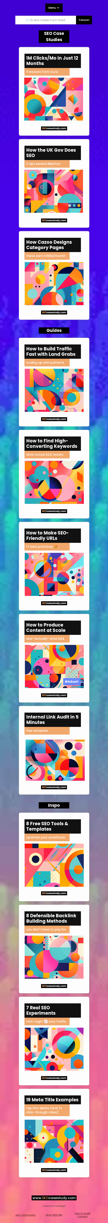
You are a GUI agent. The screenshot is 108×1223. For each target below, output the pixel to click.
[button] (54, 7)
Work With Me (54, 1215)
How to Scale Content (82, 1215)
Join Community (25, 1215)
